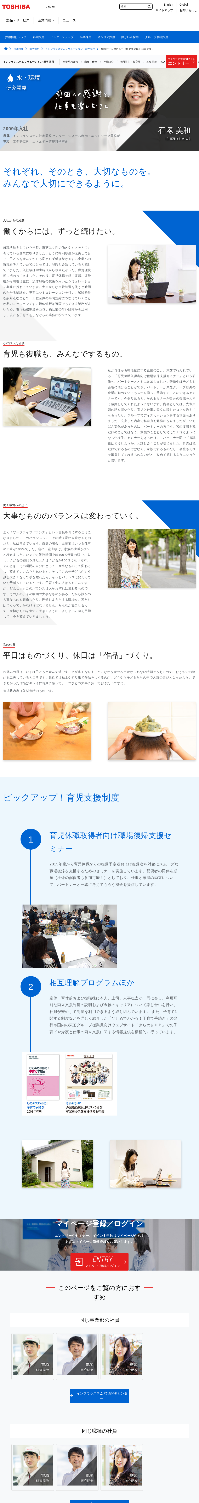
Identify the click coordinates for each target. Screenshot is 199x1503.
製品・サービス (17, 20)
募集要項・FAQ (155, 61)
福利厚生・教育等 (130, 61)
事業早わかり (70, 61)
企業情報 (46, 20)
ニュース (69, 20)
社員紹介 (108, 61)
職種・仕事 (90, 61)
